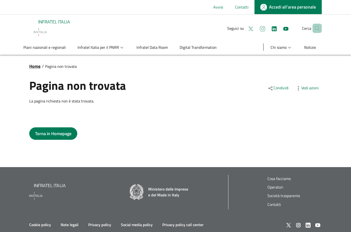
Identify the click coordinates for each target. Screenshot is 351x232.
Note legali (69, 225)
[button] (316, 28)
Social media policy (137, 225)
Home (34, 66)
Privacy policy (99, 225)
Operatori (275, 187)
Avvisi (218, 7)
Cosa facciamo (279, 178)
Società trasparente (283, 195)
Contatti (242, 7)
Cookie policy (40, 225)
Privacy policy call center (183, 225)
